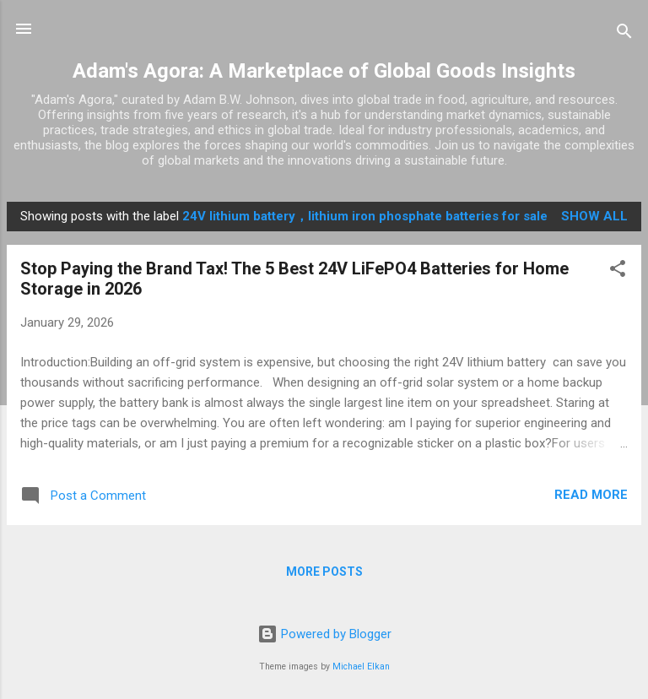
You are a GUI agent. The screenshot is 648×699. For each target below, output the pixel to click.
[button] (618, 271)
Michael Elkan (361, 666)
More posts (324, 571)
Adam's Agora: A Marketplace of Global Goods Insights (324, 71)
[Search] (624, 34)
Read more (591, 494)
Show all (594, 216)
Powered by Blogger (324, 634)
